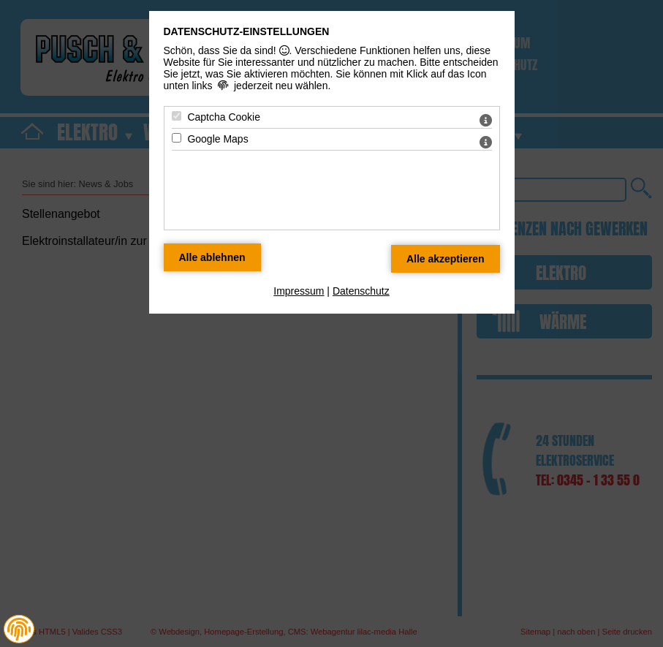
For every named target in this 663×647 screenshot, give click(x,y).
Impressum (298, 291)
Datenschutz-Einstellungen (247, 31)
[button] (19, 629)
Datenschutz (361, 291)
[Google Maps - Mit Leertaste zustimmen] (176, 138)
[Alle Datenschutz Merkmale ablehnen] (212, 257)
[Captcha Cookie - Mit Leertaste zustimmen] (176, 116)
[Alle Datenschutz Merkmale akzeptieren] (445, 259)
